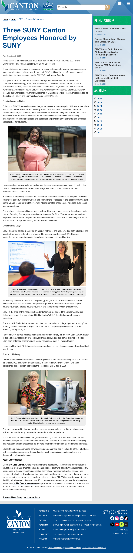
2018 (99, 129)
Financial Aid (72, 516)
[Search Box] (81, 7)
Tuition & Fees (79, 511)
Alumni (42, 530)
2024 (99, 106)
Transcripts (80, 530)
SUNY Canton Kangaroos (25, 483)
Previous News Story (12, 497)
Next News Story (32, 497)
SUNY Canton (17, 465)
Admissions (44, 511)
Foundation (58, 530)
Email (80, 520)
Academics (43, 525)
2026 (99, 99)
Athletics (43, 539)
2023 (99, 110)
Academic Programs (62, 511)
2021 (99, 117)
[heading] (21, 6)
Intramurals (74, 539)
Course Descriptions (72, 525)
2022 (99, 114)
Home (5, 19)
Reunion (69, 530)
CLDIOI (55, 520)
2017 (99, 132)
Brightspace (59, 516)
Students (43, 516)
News (13, 19)
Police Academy (71, 534)
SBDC (83, 534)
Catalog (57, 525)
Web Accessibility (56, 548)
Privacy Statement (73, 548)
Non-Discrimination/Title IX (94, 548)
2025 (99, 102)
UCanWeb (92, 516)
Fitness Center (60, 539)
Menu (128, 3)
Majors (87, 525)
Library (82, 516)
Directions (58, 534)
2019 (99, 125)
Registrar (97, 525)
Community (44, 534)
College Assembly (68, 520)
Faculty (42, 520)
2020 (99, 121)
